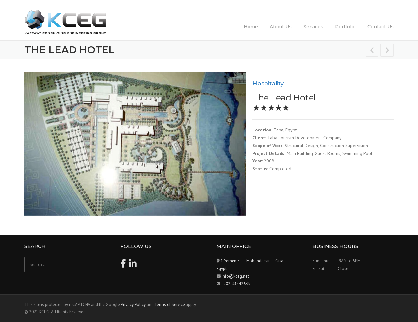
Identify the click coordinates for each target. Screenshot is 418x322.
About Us (281, 27)
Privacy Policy (133, 304)
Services (313, 27)
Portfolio (345, 27)
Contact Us (380, 27)
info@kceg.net (235, 276)
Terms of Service (169, 304)
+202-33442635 (235, 283)
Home (251, 27)
